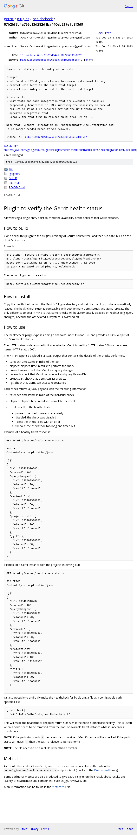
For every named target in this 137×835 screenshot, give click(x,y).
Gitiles (23, 829)
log (99, 33)
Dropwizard (101, 770)
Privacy (33, 829)
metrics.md (59, 787)
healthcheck (43, 19)
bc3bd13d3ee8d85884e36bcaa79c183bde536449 (51, 59)
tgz (108, 33)
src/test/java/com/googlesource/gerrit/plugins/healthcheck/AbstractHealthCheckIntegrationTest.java (67, 150)
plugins (23, 19)
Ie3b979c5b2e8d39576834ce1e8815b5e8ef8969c (55, 137)
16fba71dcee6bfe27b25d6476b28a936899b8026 (51, 55)
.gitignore (14, 174)
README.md (17, 187)
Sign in (129, 6)
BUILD (8, 146)
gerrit (9, 19)
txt (120, 829)
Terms (45, 829)
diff (88, 59)
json (130, 829)
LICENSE (14, 183)
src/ (11, 169)
